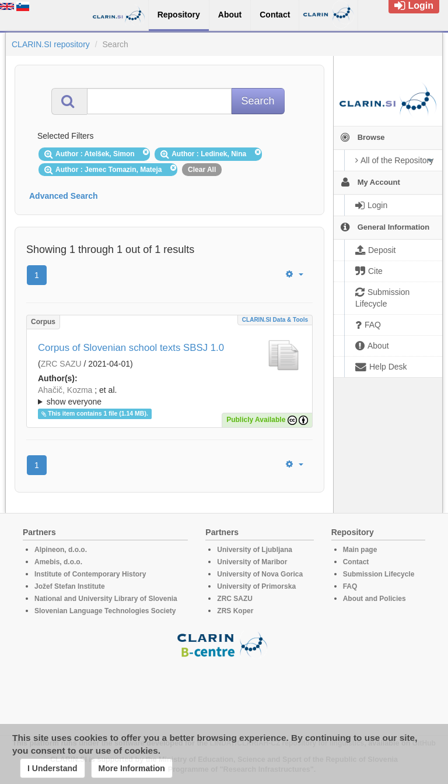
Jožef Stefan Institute (69, 586)
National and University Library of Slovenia (105, 599)
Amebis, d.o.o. (58, 562)
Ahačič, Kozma (65, 390)
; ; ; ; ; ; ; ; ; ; (169, 395)
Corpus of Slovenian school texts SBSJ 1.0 (131, 347)
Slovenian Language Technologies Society (105, 611)
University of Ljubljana (254, 550)
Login (413, 5)
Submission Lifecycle (379, 574)
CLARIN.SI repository (51, 44)
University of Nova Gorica (260, 574)
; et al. (169, 396)
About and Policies (374, 599)
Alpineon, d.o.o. (60, 550)
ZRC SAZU (61, 363)
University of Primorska (256, 586)
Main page (360, 550)
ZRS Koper (235, 611)
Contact (356, 562)
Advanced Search (63, 196)
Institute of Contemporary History (90, 574)
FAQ (350, 586)
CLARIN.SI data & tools (275, 320)
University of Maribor (252, 562)
